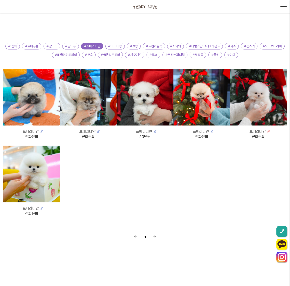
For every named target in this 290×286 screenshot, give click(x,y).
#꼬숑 (89, 55)
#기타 (231, 55)
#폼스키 (249, 46)
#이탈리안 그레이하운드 (204, 46)
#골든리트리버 (110, 55)
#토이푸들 (32, 46)
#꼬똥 (134, 46)
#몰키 (215, 55)
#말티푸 (70, 46)
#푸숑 (153, 55)
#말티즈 (51, 46)
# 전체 (12, 46)
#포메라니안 (92, 46)
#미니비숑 (115, 46)
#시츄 (232, 46)
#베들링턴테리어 (66, 55)
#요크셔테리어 (272, 46)
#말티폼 (197, 55)
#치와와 (175, 46)
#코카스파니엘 (175, 55)
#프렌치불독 (154, 46)
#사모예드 (135, 55)
